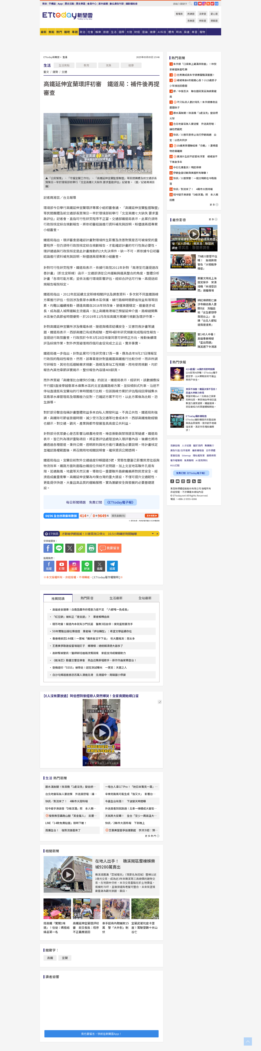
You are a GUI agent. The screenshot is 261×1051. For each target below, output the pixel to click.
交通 (64, 71)
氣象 (108, 65)
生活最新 (116, 598)
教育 (86, 65)
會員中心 (92, 3)
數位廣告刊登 (117, 3)
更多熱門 (152, 835)
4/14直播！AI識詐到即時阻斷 (200, 369)
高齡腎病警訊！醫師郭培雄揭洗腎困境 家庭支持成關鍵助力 (89, 653)
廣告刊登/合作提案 (180, 450)
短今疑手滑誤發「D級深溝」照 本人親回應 (193, 197)
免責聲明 (189, 460)
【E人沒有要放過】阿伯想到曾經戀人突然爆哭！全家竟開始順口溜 (90, 695)
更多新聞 (151, 515)
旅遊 (106, 32)
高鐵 (50, 958)
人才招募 (186, 445)
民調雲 (190, 13)
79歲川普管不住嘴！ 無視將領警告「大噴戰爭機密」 (207, 262)
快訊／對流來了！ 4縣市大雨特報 (66, 801)
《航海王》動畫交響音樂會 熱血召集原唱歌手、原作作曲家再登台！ (94, 660)
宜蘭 (65, 958)
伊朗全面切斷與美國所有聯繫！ (191, 173)
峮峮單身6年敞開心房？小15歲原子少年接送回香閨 (193, 82)
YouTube (200, 3)
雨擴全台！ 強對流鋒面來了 (63, 830)
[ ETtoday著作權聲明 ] (106, 577)
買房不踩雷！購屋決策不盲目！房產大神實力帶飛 (202, 390)
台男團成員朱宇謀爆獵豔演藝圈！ (194, 75)
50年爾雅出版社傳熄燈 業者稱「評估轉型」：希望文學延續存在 (92, 631)
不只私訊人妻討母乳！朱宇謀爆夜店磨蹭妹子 (193, 104)
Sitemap (186, 455)
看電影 (179, 13)
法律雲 (202, 13)
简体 (44, 3)
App (60, 3)
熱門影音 (87, 598)
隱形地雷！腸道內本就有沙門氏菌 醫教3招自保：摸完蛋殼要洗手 (92, 624)
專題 (75, 32)
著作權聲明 (176, 460)
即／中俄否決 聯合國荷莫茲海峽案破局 (192, 93)
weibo (212, 3)
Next (152, 533)
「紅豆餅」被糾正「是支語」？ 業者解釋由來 (80, 617)
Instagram (183, 481)
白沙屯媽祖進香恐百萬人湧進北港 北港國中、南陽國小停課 (89, 675)
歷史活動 (69, 3)
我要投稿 (175, 445)
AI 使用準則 (202, 460)
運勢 (55, 71)
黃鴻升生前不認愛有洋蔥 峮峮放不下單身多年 (193, 159)
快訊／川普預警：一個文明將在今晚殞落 (192, 180)
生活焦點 (64, 65)
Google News (216, 3)
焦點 (51, 32)
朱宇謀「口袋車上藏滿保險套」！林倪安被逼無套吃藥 (192, 66)
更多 (214, 204)
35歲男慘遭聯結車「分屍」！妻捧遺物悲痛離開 (193, 148)
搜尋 (190, 3)
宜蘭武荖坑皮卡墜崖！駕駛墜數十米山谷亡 (144, 927)
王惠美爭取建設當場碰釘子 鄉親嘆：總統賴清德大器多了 (87, 646)
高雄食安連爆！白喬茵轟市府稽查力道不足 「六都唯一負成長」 (91, 609)
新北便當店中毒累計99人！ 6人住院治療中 (90, 533)
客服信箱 (175, 455)
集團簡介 (209, 445)
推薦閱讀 (58, 598)
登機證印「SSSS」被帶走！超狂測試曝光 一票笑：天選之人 (89, 667)
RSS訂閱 (174, 465)
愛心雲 (214, 13)
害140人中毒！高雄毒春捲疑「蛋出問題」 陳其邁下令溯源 (207, 340)
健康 (131, 65)
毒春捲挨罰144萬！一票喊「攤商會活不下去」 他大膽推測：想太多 (93, 638)
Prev (157, 533)
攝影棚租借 (131, 3)
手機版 (52, 3)
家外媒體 (103, 3)
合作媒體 (210, 450)
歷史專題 (80, 3)
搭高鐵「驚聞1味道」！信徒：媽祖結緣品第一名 (57, 927)
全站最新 (145, 598)
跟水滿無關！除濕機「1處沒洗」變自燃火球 (193, 115)
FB (196, 3)
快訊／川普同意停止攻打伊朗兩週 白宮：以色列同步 (192, 137)
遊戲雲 (214, 20)
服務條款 (211, 455)
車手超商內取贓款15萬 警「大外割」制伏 (115, 927)
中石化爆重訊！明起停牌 (187, 167)
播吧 (67, 32)
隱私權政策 (199, 455)
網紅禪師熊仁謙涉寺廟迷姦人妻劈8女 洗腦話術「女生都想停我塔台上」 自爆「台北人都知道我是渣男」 (207, 312)
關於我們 (198, 445)
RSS (208, 3)
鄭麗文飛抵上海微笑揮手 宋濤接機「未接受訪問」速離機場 (207, 284)
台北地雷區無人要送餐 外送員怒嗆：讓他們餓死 (192, 126)
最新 (44, 32)
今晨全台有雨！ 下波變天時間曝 (125, 801)
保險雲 (202, 20)
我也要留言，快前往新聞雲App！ (101, 1034)
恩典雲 (190, 20)
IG (204, 3)
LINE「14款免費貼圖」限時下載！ (66, 823)
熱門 (59, 32)
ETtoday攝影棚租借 (196, 416)
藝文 (46, 71)
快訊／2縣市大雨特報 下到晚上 (125, 823)
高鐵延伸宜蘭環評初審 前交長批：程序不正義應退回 (86, 927)
